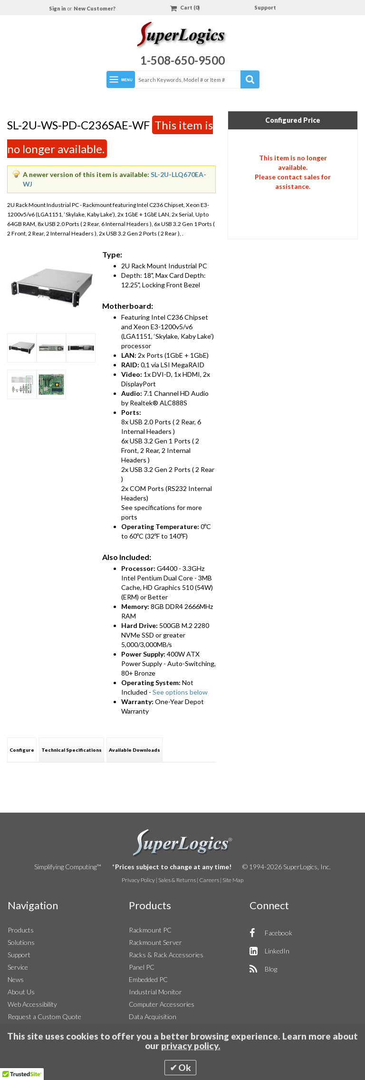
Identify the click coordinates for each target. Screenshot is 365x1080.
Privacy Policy (138, 880)
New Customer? (94, 8)
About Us (21, 992)
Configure (22, 750)
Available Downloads (134, 750)
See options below (180, 692)
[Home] (182, 36)
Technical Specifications (71, 750)
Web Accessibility (32, 1004)
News (16, 979)
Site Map (232, 880)
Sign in (58, 8)
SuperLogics (182, 843)
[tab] (22, 749)
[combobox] (197, 79)
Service (18, 967)
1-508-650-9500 (182, 60)
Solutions (21, 942)
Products (21, 930)
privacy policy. (191, 1046)
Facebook (278, 933)
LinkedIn (277, 951)
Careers (209, 880)
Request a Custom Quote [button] (44, 1016)
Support (265, 7)
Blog (271, 969)
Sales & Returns (177, 880)
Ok (184, 1067)
